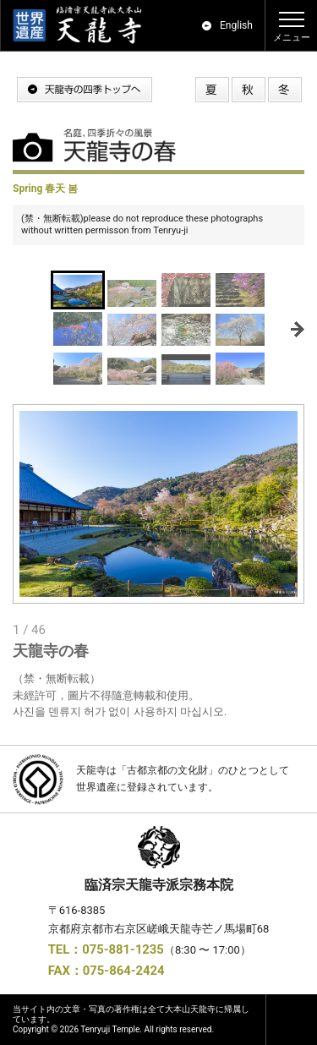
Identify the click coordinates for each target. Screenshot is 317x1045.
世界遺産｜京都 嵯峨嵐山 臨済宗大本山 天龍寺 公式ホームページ (85, 25)
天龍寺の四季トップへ (84, 89)
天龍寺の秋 (248, 89)
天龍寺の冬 (285, 89)
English (236, 25)
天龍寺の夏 (212, 89)
